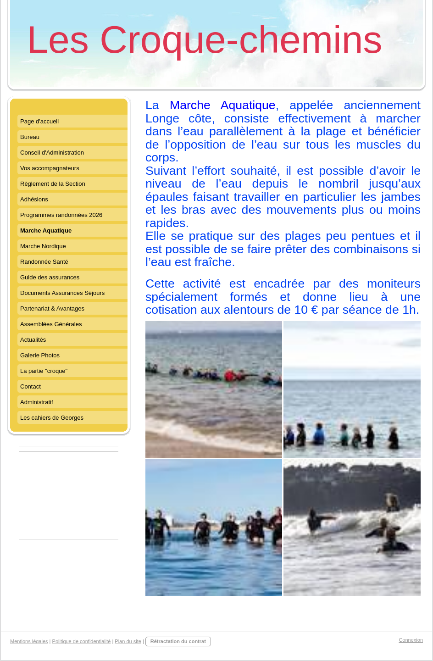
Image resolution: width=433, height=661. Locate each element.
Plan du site (128, 641)
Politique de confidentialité (81, 641)
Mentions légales (29, 641)
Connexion (411, 640)
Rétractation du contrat (178, 641)
